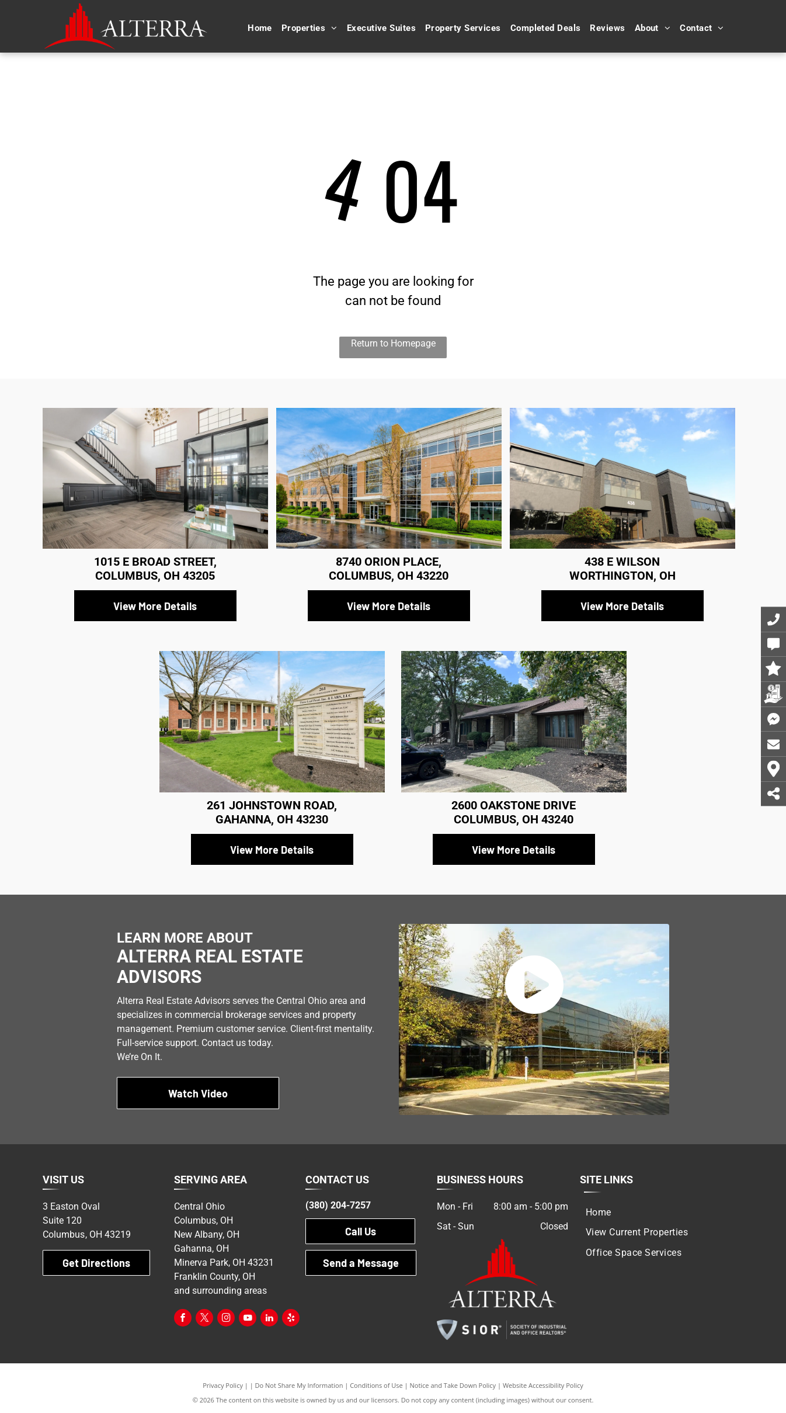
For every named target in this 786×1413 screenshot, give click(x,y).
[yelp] (291, 1319)
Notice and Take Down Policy (453, 1385)
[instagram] (226, 1319)
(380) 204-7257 (338, 1205)
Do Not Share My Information (299, 1385)
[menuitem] (260, 28)
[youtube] (247, 1319)
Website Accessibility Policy (543, 1385)
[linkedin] (269, 1319)
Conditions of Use (376, 1385)
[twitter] (204, 1319)
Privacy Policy (223, 1385)
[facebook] (183, 1319)
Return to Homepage (393, 343)
